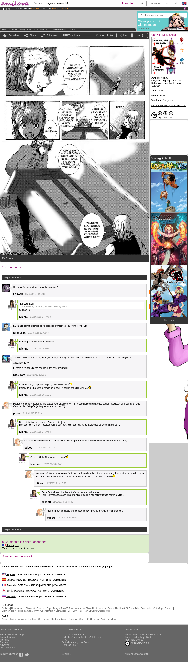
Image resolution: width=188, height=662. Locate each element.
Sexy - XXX (85, 619)
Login (141, 3)
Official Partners (8, 647)
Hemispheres (17, 608)
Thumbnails (74, 35)
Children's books (59, 619)
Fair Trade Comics (134, 640)
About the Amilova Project (13, 634)
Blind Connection (143, 608)
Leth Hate (78, 611)
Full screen (52, 35)
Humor (46, 619)
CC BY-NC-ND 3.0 (137, 643)
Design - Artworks (18, 619)
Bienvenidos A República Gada (17, 611)
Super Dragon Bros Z (57, 608)
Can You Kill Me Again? (58, 30)
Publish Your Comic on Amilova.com (143, 634)
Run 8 (87, 611)
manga (32, 30)
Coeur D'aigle (98, 611)
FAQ (64, 640)
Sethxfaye (158, 608)
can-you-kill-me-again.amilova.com (168, 105)
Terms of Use (69, 645)
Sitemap (66, 654)
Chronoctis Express (35, 608)
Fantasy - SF (34, 619)
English (8, 574)
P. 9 (82, 30)
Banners (4, 642)
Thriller (96, 619)
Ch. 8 (74, 30)
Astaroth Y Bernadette (56, 611)
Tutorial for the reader (73, 634)
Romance (73, 619)
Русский (9, 596)
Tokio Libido (92, 608)
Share (33, 35)
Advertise (4, 645)
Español (8, 580)
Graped (168, 608)
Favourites (13, 35)
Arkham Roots (106, 608)
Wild (108, 611)
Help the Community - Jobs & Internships (82, 637)
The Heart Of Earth (124, 608)
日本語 (7, 590)
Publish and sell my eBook (138, 637)
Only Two (38, 611)
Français (10, 545)
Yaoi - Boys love (108, 619)
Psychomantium (77, 608)
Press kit (4, 640)
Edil (70, 611)
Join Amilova (128, 3)
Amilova (6, 608)
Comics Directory (18, 30)
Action (41, 30)
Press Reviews (7, 637)
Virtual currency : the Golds (76, 642)
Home (4, 30)
